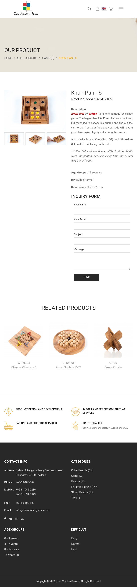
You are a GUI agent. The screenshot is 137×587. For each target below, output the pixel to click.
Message (79, 249)
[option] (14, 138)
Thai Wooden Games (67, 581)
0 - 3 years (11, 538)
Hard (74, 549)
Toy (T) (75, 498)
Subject (78, 234)
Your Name (80, 204)
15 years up (11, 555)
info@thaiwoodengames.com (32, 510)
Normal (75, 544)
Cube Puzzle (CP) (82, 470)
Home (8, 58)
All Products (27, 58)
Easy (74, 538)
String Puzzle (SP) (82, 492)
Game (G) (48, 58)
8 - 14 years (11, 549)
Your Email (80, 219)
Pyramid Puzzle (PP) (84, 487)
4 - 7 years (11, 544)
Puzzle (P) (78, 481)
